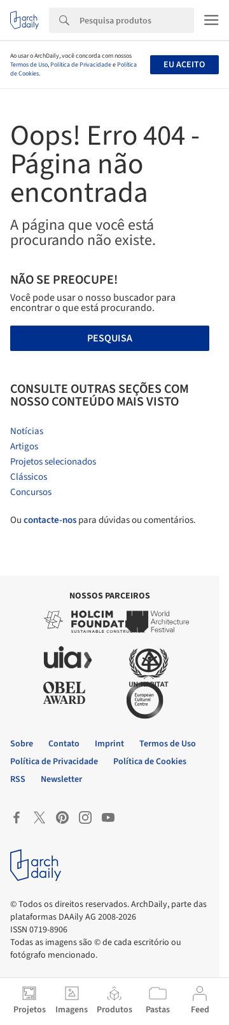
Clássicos (28, 477)
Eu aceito (184, 64)
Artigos (24, 446)
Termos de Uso (29, 64)
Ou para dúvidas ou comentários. (103, 520)
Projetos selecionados (53, 461)
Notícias (26, 431)
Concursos (31, 492)
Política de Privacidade (80, 64)
